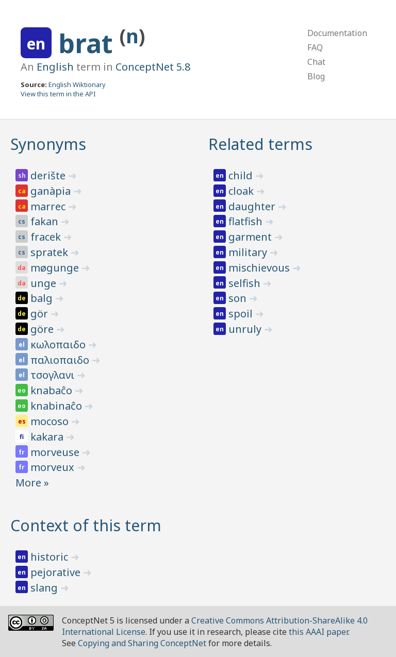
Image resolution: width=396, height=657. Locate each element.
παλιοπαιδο (61, 360)
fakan (45, 221)
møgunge (55, 268)
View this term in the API (58, 93)
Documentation (337, 33)
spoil (241, 314)
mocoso (50, 421)
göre (43, 329)
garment (251, 237)
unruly (246, 329)
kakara (48, 437)
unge (44, 283)
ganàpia (51, 191)
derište (49, 175)
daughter (253, 206)
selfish (245, 283)
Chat (316, 62)
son (238, 298)
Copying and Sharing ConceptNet (142, 643)
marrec (49, 206)
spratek (50, 252)
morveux (53, 467)
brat (89, 43)
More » (32, 483)
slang (45, 588)
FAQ (315, 47)
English (55, 67)
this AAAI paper (318, 631)
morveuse (56, 452)
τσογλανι (53, 375)
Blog (316, 76)
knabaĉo (52, 390)
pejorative (56, 572)
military (249, 252)
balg (42, 298)
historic (50, 557)
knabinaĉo (57, 406)
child (241, 175)
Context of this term (85, 525)
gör (40, 314)
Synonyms (48, 144)
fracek (46, 237)
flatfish (246, 221)
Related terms (260, 144)
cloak (242, 191)
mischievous (260, 268)
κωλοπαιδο (59, 344)
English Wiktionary (77, 84)
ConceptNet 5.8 (153, 67)
